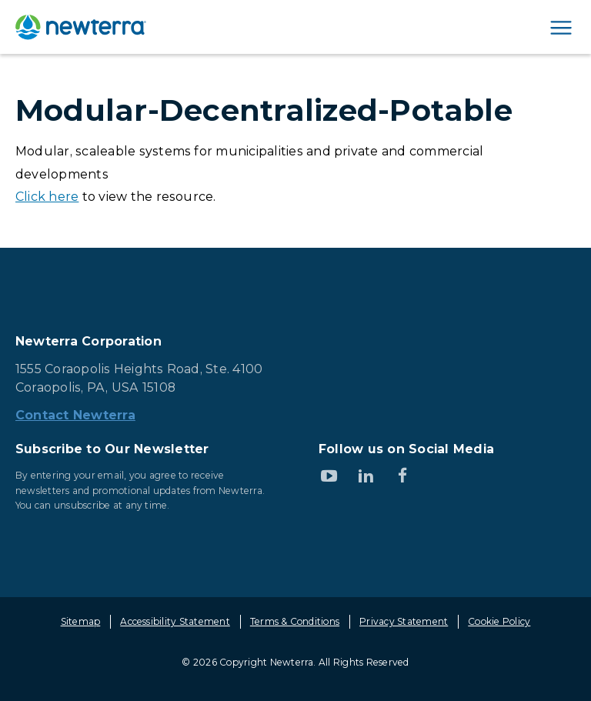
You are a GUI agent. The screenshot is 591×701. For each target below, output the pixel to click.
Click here (46, 196)
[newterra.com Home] (80, 27)
